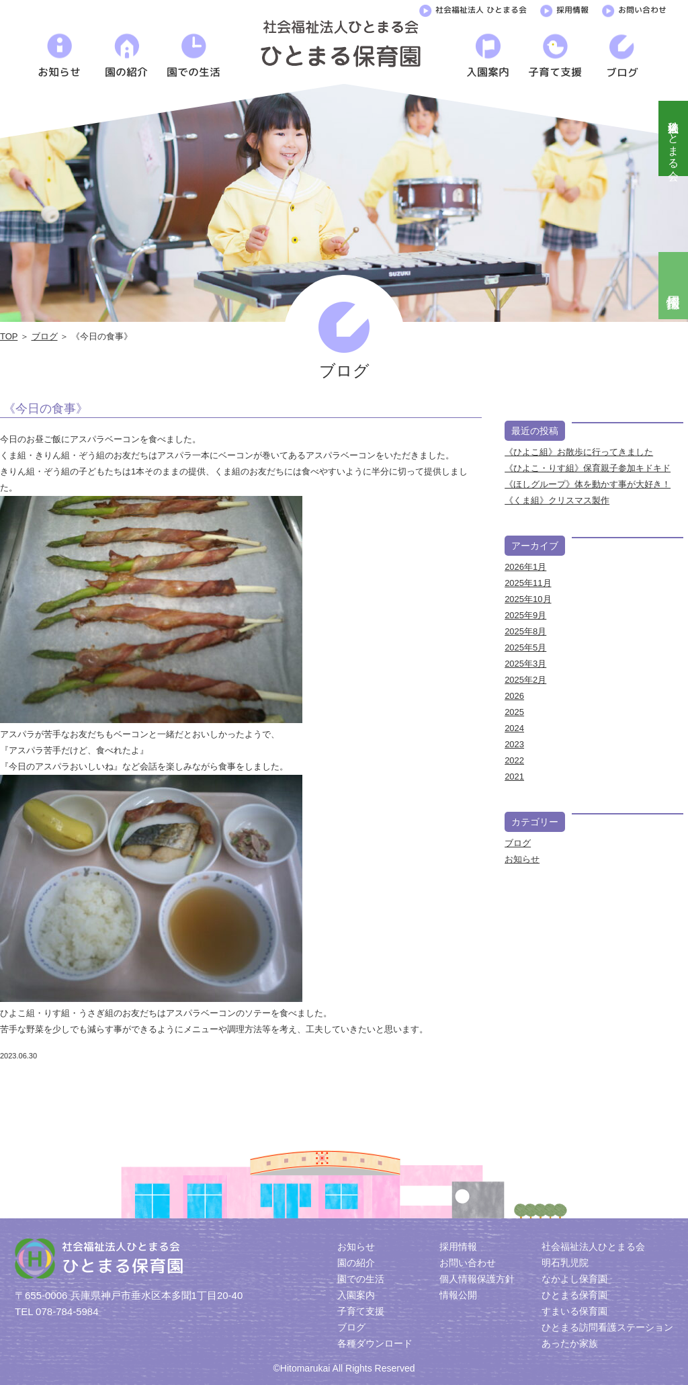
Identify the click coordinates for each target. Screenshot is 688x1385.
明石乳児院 (565, 1262)
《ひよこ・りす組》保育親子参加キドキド (588, 468)
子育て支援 (360, 1311)
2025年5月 (525, 647)
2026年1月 (525, 567)
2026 (514, 696)
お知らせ (522, 859)
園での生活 (360, 1278)
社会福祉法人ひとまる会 (673, 138)
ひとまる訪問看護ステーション (607, 1327)
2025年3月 (525, 664)
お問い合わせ (634, 8)
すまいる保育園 (574, 1311)
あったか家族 (570, 1343)
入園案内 (356, 1295)
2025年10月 (528, 599)
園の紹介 (356, 1262)
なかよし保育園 (574, 1278)
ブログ (45, 336)
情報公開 (458, 1295)
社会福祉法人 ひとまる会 (473, 8)
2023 (514, 744)
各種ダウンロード (375, 1343)
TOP (8, 336)
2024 (514, 728)
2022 (514, 760)
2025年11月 (528, 583)
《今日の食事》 (45, 408)
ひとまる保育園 (574, 1295)
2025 (514, 712)
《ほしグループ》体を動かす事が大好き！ (588, 484)
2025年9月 (525, 615)
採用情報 (564, 8)
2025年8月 (525, 631)
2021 (514, 776)
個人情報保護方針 (477, 1278)
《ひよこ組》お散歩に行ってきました (579, 452)
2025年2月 (525, 680)
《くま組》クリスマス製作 (557, 500)
